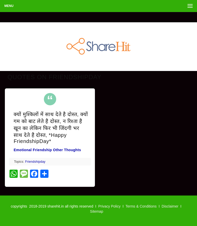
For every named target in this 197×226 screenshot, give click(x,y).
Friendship (42, 150)
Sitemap (96, 211)
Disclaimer (170, 206)
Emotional (23, 150)
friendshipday (35, 161)
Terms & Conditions (140, 206)
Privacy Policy (109, 206)
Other (58, 150)
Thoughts (72, 150)
